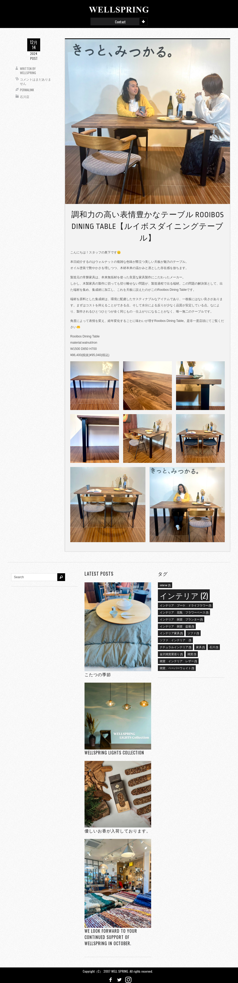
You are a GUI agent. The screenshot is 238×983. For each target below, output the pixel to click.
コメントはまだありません (35, 81)
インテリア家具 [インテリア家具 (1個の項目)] (171, 633)
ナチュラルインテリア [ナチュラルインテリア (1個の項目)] (175, 647)
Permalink (27, 90)
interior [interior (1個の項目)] (165, 585)
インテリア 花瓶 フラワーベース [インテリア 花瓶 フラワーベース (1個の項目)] (184, 612)
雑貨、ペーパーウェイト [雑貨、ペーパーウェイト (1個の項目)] (177, 668)
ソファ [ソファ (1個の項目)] (193, 633)
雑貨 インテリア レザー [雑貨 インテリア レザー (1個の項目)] (178, 661)
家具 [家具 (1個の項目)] (200, 647)
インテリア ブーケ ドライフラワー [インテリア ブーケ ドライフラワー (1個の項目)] (185, 605)
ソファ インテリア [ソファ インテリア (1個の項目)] (175, 640)
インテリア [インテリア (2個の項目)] (184, 595)
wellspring (28, 72)
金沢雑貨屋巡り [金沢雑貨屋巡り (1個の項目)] (171, 654)
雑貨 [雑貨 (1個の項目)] (191, 654)
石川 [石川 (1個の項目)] (213, 647)
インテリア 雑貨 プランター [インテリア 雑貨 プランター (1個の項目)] (181, 619)
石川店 (24, 96)
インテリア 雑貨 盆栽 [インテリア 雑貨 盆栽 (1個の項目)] (177, 626)
